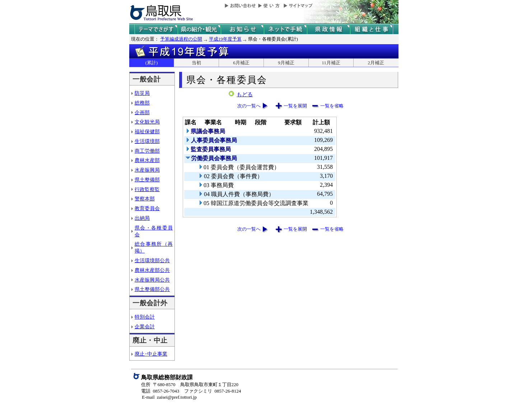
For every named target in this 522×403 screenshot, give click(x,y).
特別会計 (145, 317)
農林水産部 (147, 160)
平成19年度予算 (225, 39)
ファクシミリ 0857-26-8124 (212, 391)
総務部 (142, 103)
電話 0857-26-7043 (160, 391)
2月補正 (376, 62)
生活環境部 (147, 141)
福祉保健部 (147, 131)
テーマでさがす (156, 29)
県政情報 (328, 29)
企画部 (142, 112)
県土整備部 (147, 179)
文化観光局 (147, 122)
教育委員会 (147, 208)
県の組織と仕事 (371, 29)
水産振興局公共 (152, 280)
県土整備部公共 (152, 289)
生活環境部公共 (152, 260)
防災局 (142, 93)
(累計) (151, 62)
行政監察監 (147, 189)
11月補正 (331, 62)
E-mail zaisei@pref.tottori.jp (169, 397)
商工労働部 (147, 151)
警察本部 (145, 199)
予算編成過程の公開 (181, 39)
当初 (196, 62)
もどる (245, 94)
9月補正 (286, 62)
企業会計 (145, 326)
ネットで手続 (285, 29)
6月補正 (241, 62)
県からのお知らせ (242, 29)
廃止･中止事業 (151, 354)
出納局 (142, 218)
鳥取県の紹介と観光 (199, 29)
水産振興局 (147, 170)
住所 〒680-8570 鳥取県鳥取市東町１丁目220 (189, 384)
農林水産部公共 (152, 270)
